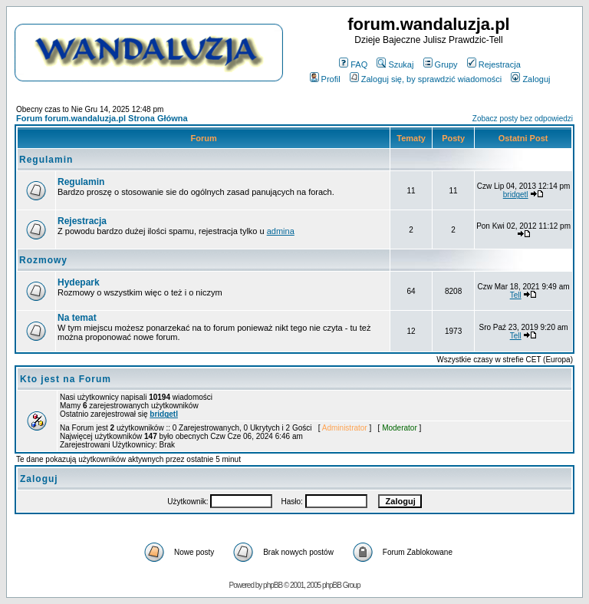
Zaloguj (530, 79)
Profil (325, 79)
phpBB (272, 585)
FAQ (353, 64)
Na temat (77, 317)
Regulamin (46, 159)
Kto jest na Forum (65, 379)
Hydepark (79, 282)
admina (280, 231)
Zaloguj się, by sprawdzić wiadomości (426, 79)
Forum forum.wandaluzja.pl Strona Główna (102, 118)
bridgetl (515, 194)
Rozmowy (43, 260)
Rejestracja (494, 64)
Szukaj (395, 64)
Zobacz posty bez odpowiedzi (522, 118)
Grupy (440, 64)
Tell (516, 295)
